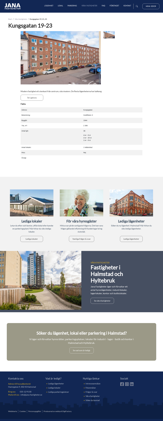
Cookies (22, 411)
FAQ (103, 6)
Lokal (60, 6)
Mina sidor (151, 6)
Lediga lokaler (32, 239)
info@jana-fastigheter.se (31, 394)
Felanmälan (91, 387)
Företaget (114, 6)
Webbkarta (12, 411)
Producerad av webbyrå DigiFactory (58, 411)
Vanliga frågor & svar (81, 239)
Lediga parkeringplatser (58, 392)
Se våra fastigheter (102, 300)
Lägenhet (48, 6)
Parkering (72, 6)
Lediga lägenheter (131, 239)
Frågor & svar (91, 392)
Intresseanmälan (93, 383)
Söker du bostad (93, 400)
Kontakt (127, 6)
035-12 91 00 (25, 391)
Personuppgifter (34, 411)
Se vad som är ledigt (81, 350)
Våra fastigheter (89, 6)
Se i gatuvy (32, 97)
